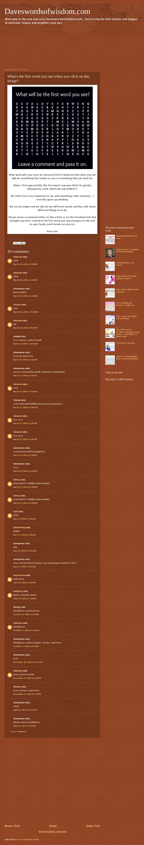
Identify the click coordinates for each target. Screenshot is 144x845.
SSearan (17, 304)
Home (53, 826)
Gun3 (15, 511)
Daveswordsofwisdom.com (47, 11)
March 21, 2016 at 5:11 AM (25, 375)
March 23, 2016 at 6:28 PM (25, 471)
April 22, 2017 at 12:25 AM (25, 710)
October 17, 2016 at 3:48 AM (26, 630)
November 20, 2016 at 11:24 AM (28, 662)
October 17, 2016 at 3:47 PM (26, 646)
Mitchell (17, 686)
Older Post (93, 826)
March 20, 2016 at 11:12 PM (25, 328)
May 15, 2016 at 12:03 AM (24, 551)
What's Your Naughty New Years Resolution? (127, 357)
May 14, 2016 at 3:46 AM (24, 535)
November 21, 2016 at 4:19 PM (27, 694)
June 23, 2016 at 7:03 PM (24, 582)
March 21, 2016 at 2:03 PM (25, 439)
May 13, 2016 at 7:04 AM (24, 519)
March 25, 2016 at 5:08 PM (25, 487)
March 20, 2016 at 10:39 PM (25, 312)
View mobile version (52, 831)
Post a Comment (18, 731)
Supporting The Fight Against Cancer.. (126, 277)
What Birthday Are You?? (125, 263)
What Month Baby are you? (126, 237)
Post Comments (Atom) (28, 839)
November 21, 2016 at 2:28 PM (27, 678)
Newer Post (12, 826)
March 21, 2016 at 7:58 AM (25, 391)
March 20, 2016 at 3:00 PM (25, 264)
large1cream (19, 575)
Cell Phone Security (125, 343)
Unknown (17, 257)
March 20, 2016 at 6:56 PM (25, 296)
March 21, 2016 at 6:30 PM (25, 455)
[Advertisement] (72, 46)
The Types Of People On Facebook (126, 317)
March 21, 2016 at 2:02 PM (25, 423)
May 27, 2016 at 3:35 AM (24, 566)
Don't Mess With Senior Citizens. (127, 290)
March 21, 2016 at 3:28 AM (25, 359)
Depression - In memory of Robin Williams (127, 250)
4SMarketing (19, 527)
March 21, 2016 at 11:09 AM (25, 407)
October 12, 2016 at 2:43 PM (26, 614)
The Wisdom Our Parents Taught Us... (125, 304)
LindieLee (18, 591)
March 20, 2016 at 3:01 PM (25, 280)
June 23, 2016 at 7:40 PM (24, 598)
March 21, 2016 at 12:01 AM (25, 343)
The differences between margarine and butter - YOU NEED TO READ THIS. (127, 333)
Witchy (16, 479)
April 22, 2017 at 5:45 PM (24, 726)
